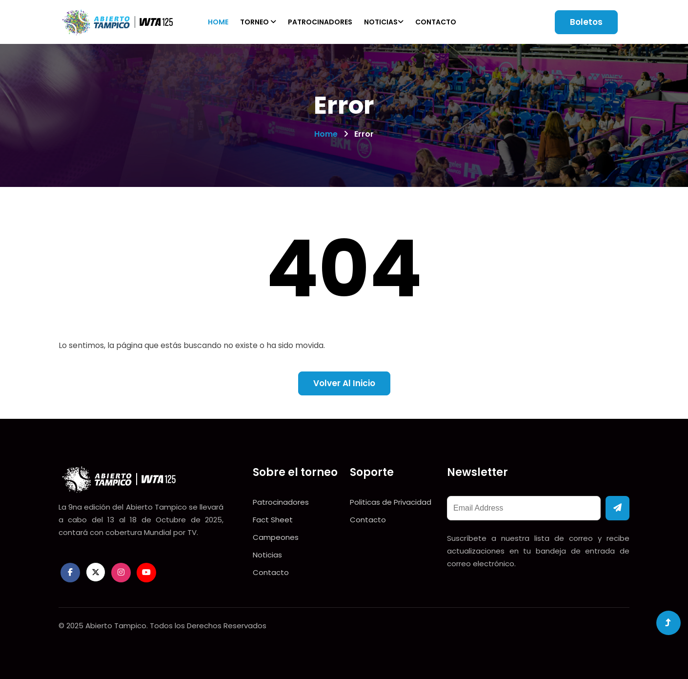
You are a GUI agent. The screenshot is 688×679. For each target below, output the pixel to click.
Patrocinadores (320, 22)
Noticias (267, 555)
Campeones (276, 537)
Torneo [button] (258, 22)
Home (218, 22)
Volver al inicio (344, 383)
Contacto (435, 22)
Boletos (586, 22)
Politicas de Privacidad (390, 502)
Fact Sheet (273, 519)
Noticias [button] (384, 22)
